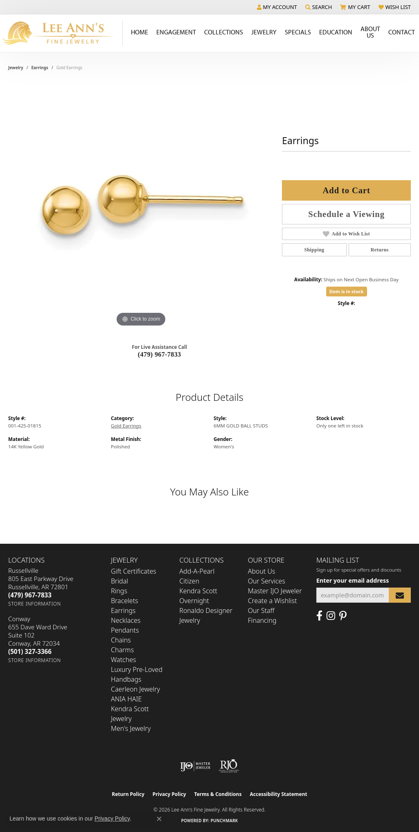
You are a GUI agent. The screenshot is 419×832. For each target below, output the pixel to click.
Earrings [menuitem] (123, 610)
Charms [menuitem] (122, 649)
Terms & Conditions (218, 794)
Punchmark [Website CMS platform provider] (224, 820)
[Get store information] (34, 603)
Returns (380, 250)
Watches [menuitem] (123, 659)
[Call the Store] (30, 595)
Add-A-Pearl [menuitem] (196, 571)
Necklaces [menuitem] (125, 620)
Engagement (176, 32)
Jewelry (264, 32)
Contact (401, 32)
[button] (277, 7)
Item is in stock (346, 291)
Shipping (314, 250)
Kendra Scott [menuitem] (198, 590)
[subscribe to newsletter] (400, 595)
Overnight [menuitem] (194, 600)
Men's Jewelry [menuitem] (131, 728)
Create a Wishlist (272, 600)
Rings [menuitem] (119, 590)
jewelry (15, 67)
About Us (370, 32)
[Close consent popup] (159, 818)
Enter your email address (352, 580)
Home (139, 32)
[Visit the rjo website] (229, 766)
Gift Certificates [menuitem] (133, 571)
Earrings (40, 67)
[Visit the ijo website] (195, 766)
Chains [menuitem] (121, 639)
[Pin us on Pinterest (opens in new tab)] (343, 616)
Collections (223, 32)
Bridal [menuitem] (119, 581)
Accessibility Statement (278, 794)
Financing (262, 620)
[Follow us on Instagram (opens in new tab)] (331, 616)
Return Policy (128, 794)
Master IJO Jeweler (275, 590)
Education (335, 32)
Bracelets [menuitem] (124, 600)
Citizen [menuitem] (189, 581)
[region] (141, 206)
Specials (298, 32)
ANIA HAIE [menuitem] (126, 698)
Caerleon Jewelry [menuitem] (135, 689)
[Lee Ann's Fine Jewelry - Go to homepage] (61, 33)
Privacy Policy (169, 794)
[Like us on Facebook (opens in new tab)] (319, 616)
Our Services (266, 581)
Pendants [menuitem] (125, 630)
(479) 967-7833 (159, 354)
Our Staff (261, 610)
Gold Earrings (126, 426)
